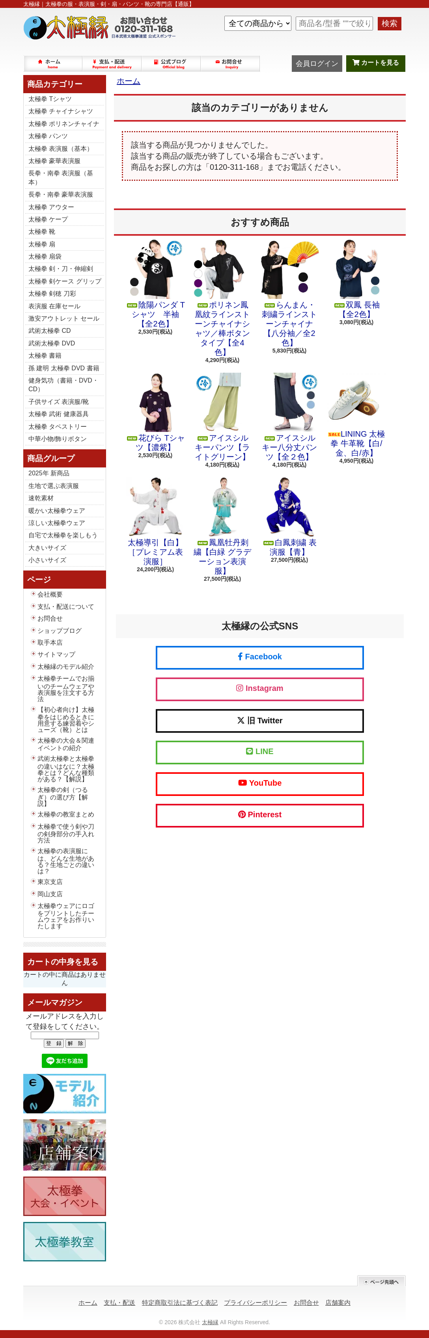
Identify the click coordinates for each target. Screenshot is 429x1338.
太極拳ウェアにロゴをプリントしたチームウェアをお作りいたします (65, 916)
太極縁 (210, 1322)
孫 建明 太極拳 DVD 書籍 (63, 368)
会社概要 (50, 594)
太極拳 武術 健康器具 (58, 414)
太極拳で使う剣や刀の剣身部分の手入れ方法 (65, 833)
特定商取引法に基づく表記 (180, 1302)
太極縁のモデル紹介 (65, 666)
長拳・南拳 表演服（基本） (60, 177)
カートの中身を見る (62, 961)
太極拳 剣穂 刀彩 (52, 293)
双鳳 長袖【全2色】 (356, 279)
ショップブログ (171, 63)
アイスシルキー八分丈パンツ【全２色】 (289, 417)
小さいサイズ (47, 560)
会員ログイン (317, 64)
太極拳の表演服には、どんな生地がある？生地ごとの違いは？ (65, 861)
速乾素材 (41, 498)
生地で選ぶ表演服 (53, 485)
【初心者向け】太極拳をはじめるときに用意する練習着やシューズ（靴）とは (65, 719)
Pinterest (260, 814)
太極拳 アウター (51, 207)
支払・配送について (112, 63)
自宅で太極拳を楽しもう (63, 535)
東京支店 (50, 881)
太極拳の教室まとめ (65, 814)
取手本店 (50, 642)
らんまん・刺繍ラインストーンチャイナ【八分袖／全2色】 (289, 293)
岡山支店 (50, 894)
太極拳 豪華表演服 (54, 161)
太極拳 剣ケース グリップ (64, 281)
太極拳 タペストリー (57, 426)
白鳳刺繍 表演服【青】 (289, 516)
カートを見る (376, 62)
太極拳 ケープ (48, 219)
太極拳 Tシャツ (50, 99)
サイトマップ (56, 654)
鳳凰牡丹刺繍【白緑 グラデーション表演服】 (222, 526)
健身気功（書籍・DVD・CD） (63, 384)
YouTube (260, 783)
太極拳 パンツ (48, 136)
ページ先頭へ (381, 1281)
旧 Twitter (259, 720)
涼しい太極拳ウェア (56, 523)
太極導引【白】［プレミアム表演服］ (155, 521)
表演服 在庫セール (54, 306)
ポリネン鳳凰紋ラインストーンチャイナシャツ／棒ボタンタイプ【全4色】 (222, 298)
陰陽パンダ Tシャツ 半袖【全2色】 (155, 284)
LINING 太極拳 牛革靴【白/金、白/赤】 (356, 415)
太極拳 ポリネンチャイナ (63, 123)
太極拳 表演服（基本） (60, 148)
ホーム (53, 63)
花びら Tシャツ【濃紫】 (155, 412)
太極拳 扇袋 (45, 256)
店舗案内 (338, 1302)
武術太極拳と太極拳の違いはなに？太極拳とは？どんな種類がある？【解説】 (65, 768)
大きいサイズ (47, 547)
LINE (259, 751)
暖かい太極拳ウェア (56, 510)
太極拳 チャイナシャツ (60, 111)
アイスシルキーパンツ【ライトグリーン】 (222, 417)
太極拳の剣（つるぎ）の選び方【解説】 (62, 796)
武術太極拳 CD (49, 330)
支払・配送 (119, 1302)
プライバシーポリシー (255, 1302)
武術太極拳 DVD (51, 343)
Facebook (260, 656)
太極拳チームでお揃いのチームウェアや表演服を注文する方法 (65, 688)
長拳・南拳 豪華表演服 (60, 194)
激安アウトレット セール (63, 318)
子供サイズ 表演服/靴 (58, 401)
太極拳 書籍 (45, 355)
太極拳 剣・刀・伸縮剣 (60, 268)
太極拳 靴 (41, 231)
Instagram (259, 688)
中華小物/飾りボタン (57, 438)
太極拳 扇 (41, 244)
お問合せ (230, 63)
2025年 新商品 (48, 473)
